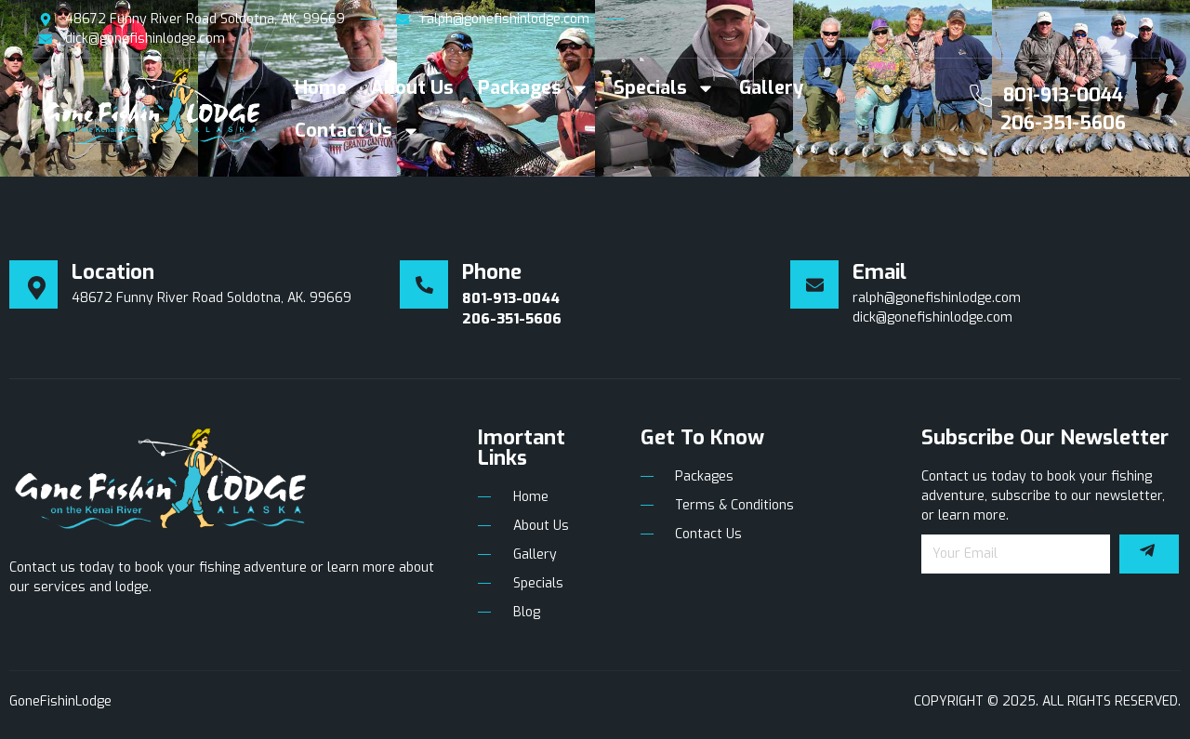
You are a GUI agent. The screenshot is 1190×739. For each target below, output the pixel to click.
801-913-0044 (1063, 95)
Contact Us (357, 131)
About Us (412, 87)
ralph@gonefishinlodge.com (937, 298)
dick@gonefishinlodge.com (932, 317)
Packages (533, 88)
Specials (664, 88)
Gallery (771, 87)
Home (321, 87)
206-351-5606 (1063, 123)
